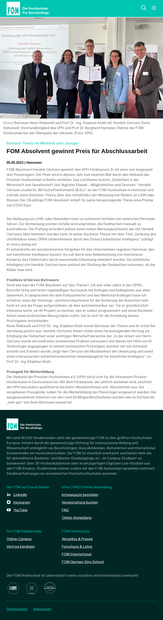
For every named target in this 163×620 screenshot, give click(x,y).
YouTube (20, 510)
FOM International (76, 554)
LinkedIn (20, 495)
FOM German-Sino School (83, 562)
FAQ (65, 510)
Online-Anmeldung (76, 517)
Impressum (42, 609)
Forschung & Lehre (77, 546)
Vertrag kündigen (21, 546)
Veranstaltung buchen (80, 502)
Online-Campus (19, 539)
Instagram (21, 502)
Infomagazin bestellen (80, 495)
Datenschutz (17, 609)
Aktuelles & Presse (77, 539)
